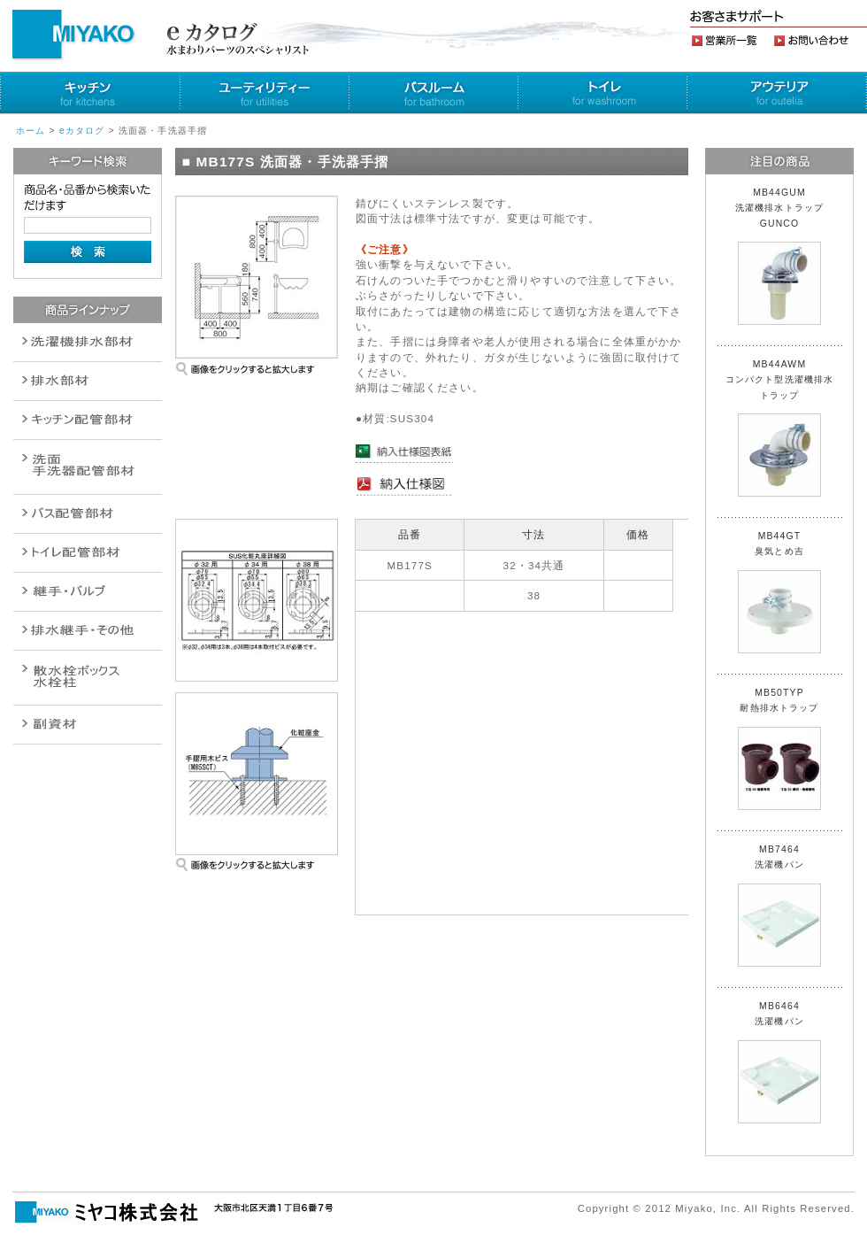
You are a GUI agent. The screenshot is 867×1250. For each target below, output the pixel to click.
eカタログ (82, 130)
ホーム (30, 130)
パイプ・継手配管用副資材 (87, 420)
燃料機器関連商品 (87, 631)
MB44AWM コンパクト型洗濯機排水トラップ (779, 428)
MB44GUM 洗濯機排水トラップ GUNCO (784, 256)
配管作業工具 (87, 592)
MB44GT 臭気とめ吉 (779, 592)
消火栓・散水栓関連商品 (87, 678)
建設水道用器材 (87, 725)
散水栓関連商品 (87, 467)
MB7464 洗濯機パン (779, 906)
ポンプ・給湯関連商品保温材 (87, 553)
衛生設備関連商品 (87, 381)
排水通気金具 (87, 342)
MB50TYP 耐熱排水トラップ (779, 749)
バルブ (87, 514)
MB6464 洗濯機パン (779, 1062)
